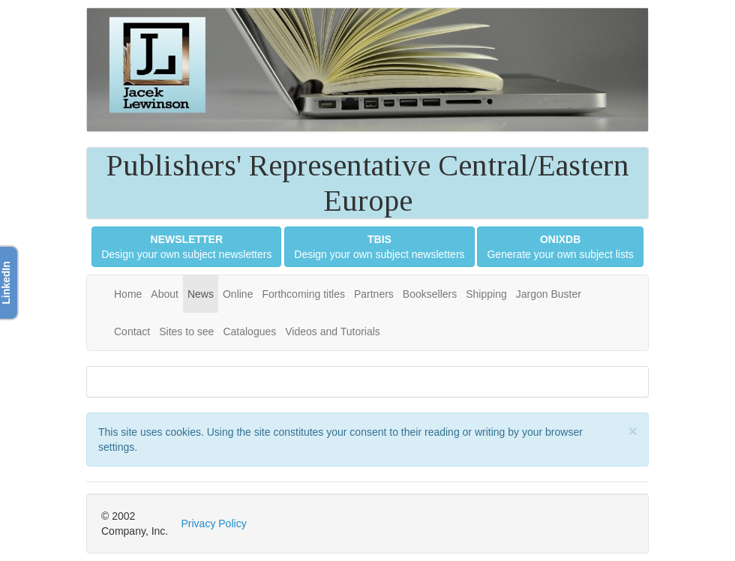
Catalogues (249, 332)
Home (128, 294)
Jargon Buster (548, 294)
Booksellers (430, 294)
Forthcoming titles (303, 294)
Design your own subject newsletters (186, 246)
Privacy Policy (214, 524)
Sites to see (186, 332)
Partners (374, 294)
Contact (132, 332)
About (164, 294)
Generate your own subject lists (560, 246)
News (201, 294)
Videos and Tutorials (332, 332)
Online (238, 294)
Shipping (486, 294)
